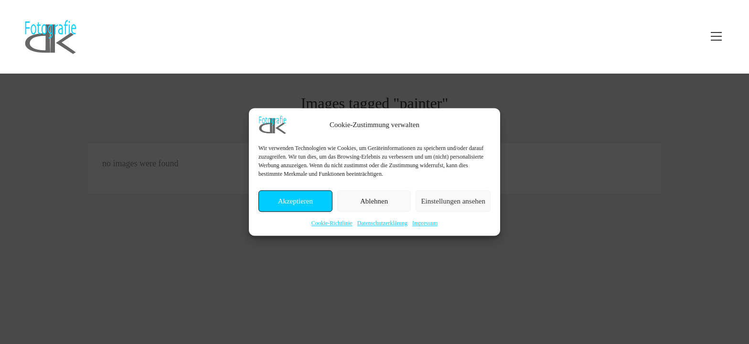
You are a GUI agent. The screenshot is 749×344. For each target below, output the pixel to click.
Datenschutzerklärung (382, 223)
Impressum (425, 223)
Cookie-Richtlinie (332, 223)
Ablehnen (374, 201)
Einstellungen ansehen (453, 201)
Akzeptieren (295, 201)
